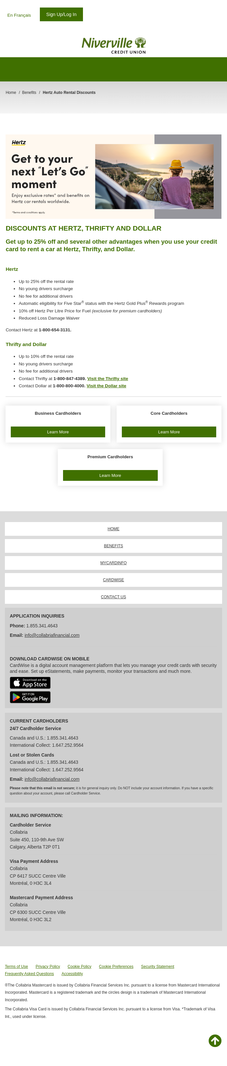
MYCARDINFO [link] (113, 563)
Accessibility (72, 973)
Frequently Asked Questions (29, 973)
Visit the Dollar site (106, 385)
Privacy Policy (48, 966)
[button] (58, 424)
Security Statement (157, 966)
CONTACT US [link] (113, 597)
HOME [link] (114, 529)
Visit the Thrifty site (107, 378)
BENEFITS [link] (113, 546)
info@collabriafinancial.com (51, 635)
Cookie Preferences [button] (116, 966)
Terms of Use (16, 966)
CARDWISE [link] (113, 580)
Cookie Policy (79, 966)
